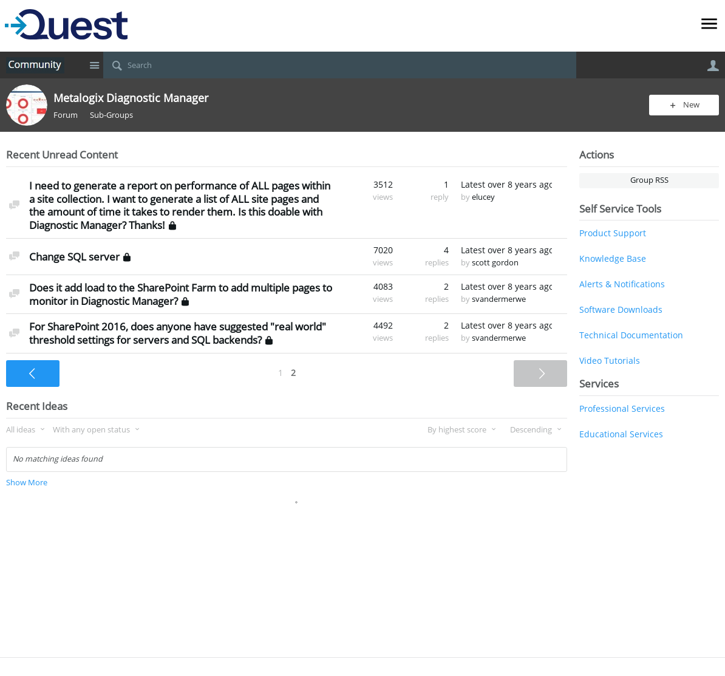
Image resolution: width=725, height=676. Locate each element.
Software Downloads (620, 309)
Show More (26, 482)
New (691, 105)
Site (94, 65)
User (713, 66)
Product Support (612, 233)
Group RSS (649, 180)
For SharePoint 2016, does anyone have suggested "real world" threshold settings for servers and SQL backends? (177, 333)
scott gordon (495, 263)
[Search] (339, 65)
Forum (65, 115)
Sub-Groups (111, 115)
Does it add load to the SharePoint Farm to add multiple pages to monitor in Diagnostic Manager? (180, 294)
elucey (483, 197)
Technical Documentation (631, 335)
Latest (506, 184)
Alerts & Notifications (622, 284)
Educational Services (621, 434)
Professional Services (622, 408)
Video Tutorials (609, 360)
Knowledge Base (612, 258)
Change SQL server (74, 257)
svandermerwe (499, 299)
